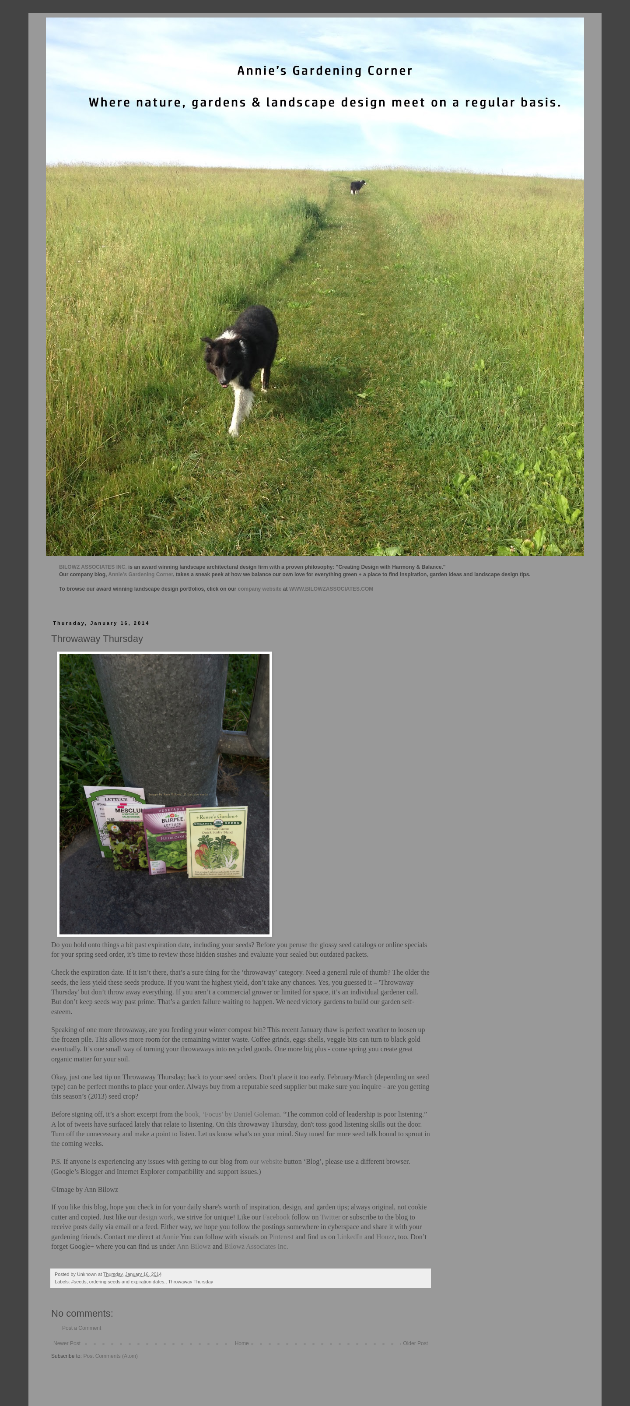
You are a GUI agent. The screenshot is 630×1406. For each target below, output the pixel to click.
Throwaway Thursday (190, 1281)
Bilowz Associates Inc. (256, 1246)
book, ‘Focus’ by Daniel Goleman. (233, 1114)
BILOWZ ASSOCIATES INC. (93, 567)
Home (242, 1343)
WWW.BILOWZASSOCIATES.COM (331, 589)
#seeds (79, 1281)
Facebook (275, 1217)
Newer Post (66, 1343)
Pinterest (281, 1236)
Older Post (415, 1343)
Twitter (330, 1217)
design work (156, 1217)
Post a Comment (81, 1328)
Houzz (385, 1236)
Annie (170, 1236)
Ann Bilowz (194, 1246)
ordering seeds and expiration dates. (127, 1281)
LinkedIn (350, 1236)
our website (266, 1161)
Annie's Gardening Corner (140, 574)
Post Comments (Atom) (110, 1356)
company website (260, 589)
